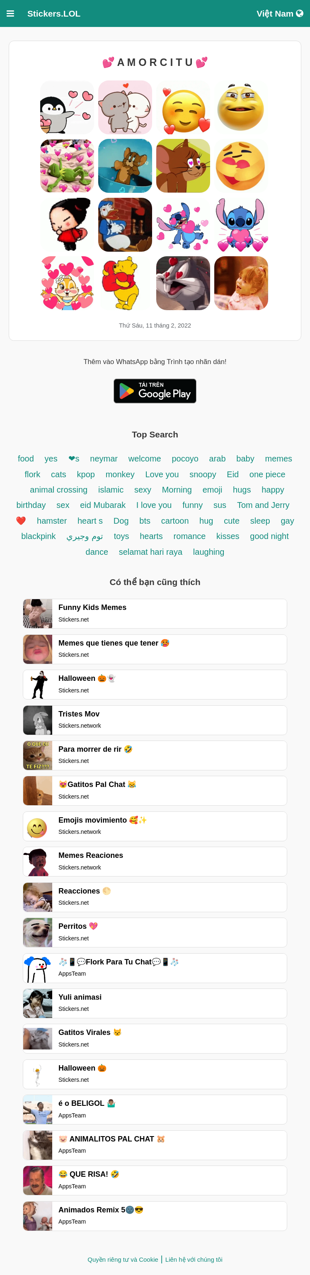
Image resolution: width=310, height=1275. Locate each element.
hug (206, 520)
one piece (267, 474)
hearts (151, 536)
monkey (120, 474)
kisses (228, 536)
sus (219, 505)
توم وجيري (84, 536)
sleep (260, 520)
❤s (74, 458)
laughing (209, 551)
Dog (121, 520)
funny (192, 505)
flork (32, 474)
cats (58, 474)
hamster (53, 520)
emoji (214, 489)
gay (287, 520)
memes (279, 458)
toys (121, 536)
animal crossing (58, 489)
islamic (111, 489)
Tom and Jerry (263, 505)
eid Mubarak (104, 505)
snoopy (203, 474)
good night (269, 536)
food (26, 458)
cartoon (176, 520)
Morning (177, 489)
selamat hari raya (150, 551)
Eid (234, 474)
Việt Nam (280, 13)
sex (62, 505)
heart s (90, 520)
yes (51, 458)
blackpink (38, 536)
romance (191, 536)
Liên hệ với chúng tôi (194, 1259)
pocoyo (186, 458)
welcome (144, 458)
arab (217, 458)
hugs (242, 489)
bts (144, 520)
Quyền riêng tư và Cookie (122, 1259)
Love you (163, 474)
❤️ (21, 520)
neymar (104, 458)
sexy (144, 489)
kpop (86, 474)
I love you (154, 505)
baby (245, 458)
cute (232, 520)
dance (98, 551)
